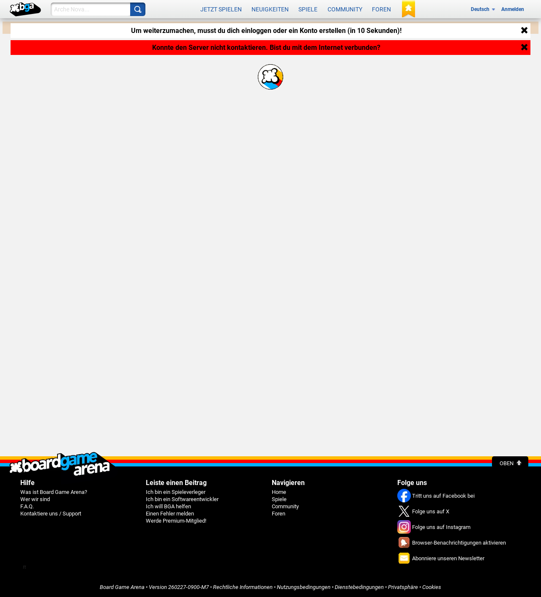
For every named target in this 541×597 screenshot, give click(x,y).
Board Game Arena (122, 587)
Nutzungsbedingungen (304, 587)
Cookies (431, 587)
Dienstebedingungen (359, 587)
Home (279, 492)
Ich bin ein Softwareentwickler (182, 499)
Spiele (307, 9)
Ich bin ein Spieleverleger (175, 492)
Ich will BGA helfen (168, 506)
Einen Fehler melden (170, 513)
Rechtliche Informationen (243, 587)
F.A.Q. (27, 506)
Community (345, 9)
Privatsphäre (403, 587)
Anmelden (512, 9)
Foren (381, 9)
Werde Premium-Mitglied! (176, 521)
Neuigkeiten (270, 9)
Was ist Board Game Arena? (53, 492)
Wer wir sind (35, 499)
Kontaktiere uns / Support (50, 513)
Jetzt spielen (221, 9)
